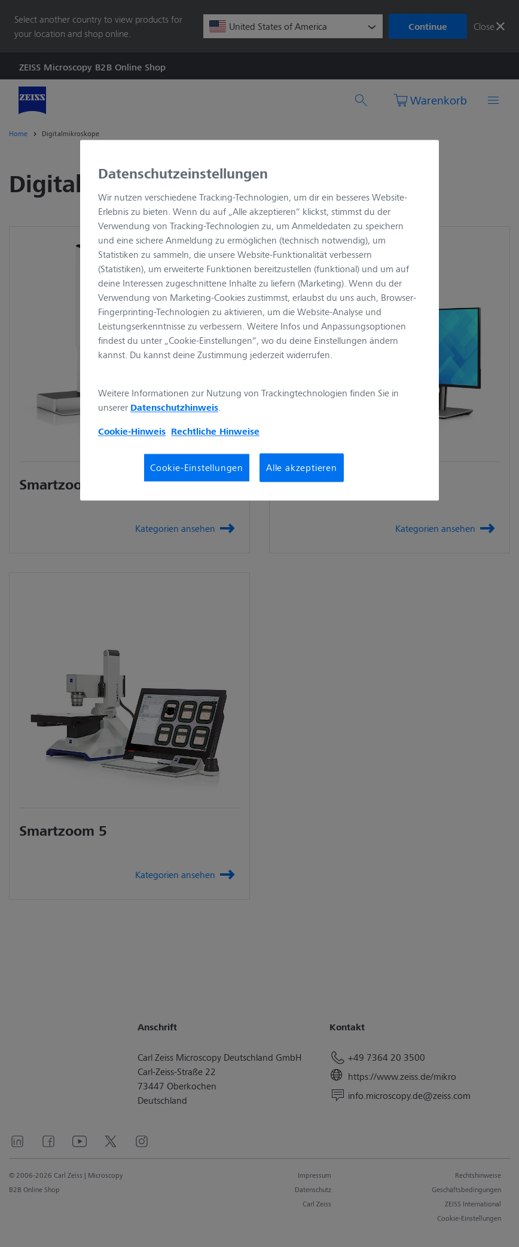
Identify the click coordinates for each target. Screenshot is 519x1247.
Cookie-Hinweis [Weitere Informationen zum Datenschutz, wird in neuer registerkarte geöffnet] (132, 431)
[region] (259, 320)
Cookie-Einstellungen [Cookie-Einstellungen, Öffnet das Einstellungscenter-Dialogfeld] (196, 467)
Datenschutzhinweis (174, 407)
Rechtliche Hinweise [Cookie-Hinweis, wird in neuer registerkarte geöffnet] (215, 431)
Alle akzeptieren (301, 467)
